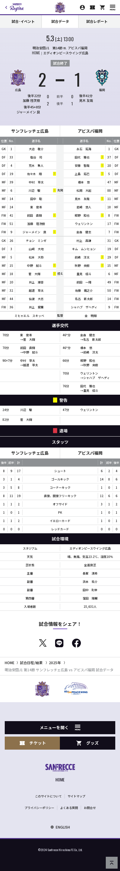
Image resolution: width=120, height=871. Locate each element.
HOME (10, 662)
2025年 (55, 662)
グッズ (87, 743)
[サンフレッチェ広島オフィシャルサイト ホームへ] (60, 773)
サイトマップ (76, 796)
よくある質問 (69, 807)
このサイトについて (48, 796)
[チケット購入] (92, 7)
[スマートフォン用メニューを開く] (113, 7)
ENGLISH (60, 826)
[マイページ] (82, 7)
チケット (32, 743)
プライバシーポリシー (39, 807)
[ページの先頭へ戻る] (112, 863)
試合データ (60, 21)
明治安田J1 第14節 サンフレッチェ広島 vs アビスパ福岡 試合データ (59, 669)
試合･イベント (23, 21)
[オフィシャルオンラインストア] (102, 7)
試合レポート (97, 21)
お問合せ (90, 807)
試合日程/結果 (31, 662)
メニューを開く (60, 727)
